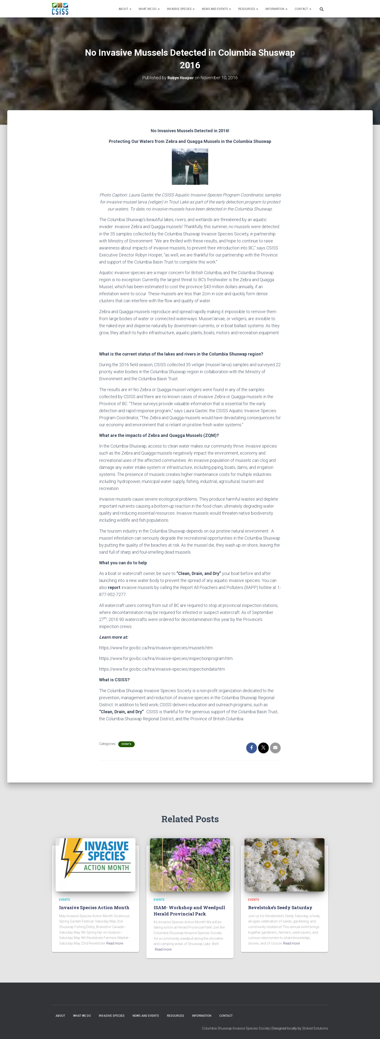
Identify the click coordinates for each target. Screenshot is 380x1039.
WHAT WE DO (149, 9)
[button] (130, 9)
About (125, 9)
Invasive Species (181, 9)
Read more (114, 943)
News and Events (216, 9)
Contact (303, 9)
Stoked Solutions (315, 1028)
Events (126, 744)
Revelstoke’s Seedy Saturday (280, 907)
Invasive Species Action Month (94, 907)
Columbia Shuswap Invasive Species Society (236, 1028)
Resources (248, 9)
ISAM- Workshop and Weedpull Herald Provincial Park (189, 910)
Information (276, 9)
